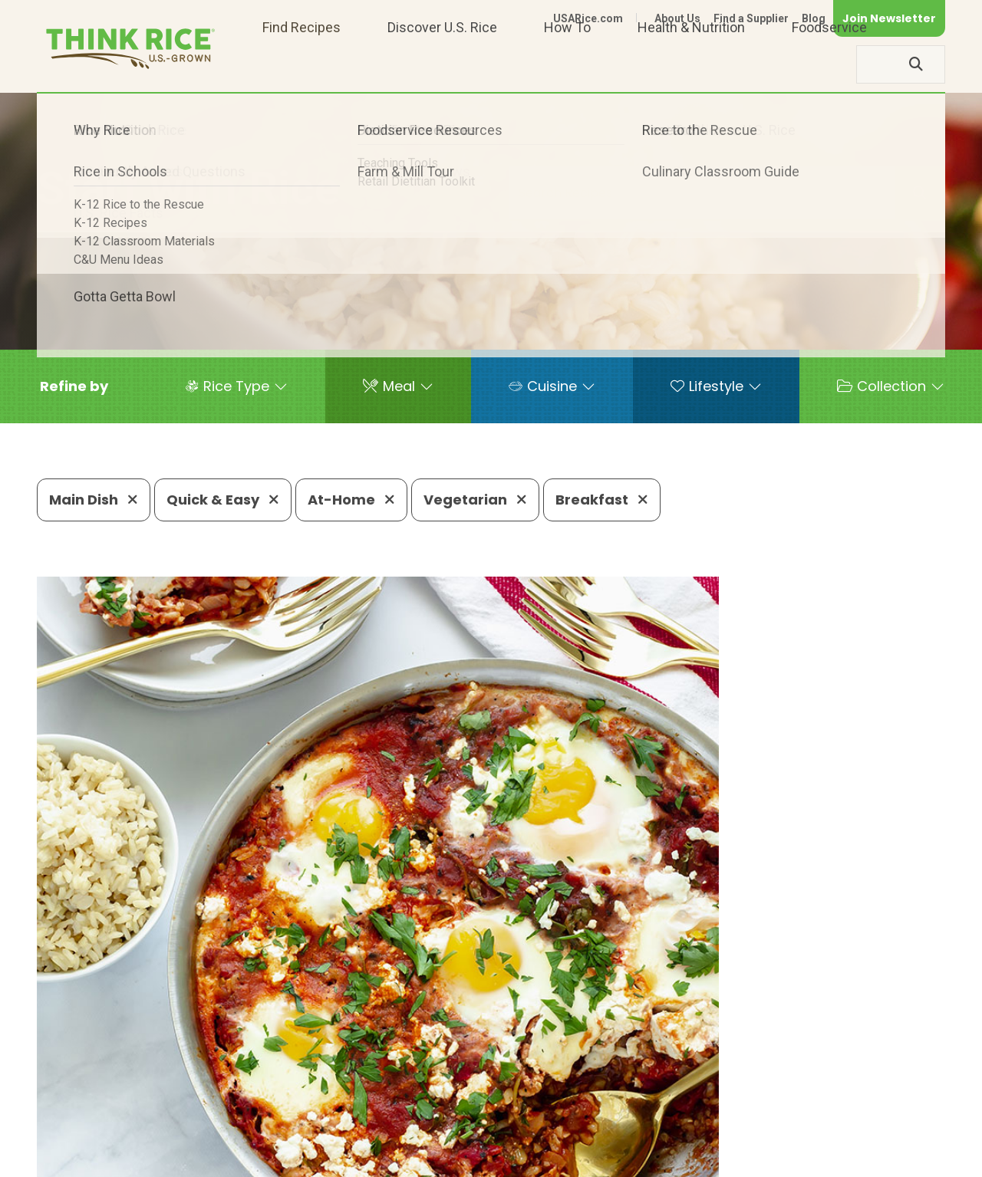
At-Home (351, 499)
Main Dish (93, 499)
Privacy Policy (743, 1158)
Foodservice (829, 64)
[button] (74, 386)
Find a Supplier (751, 18)
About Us (677, 18)
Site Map (823, 1158)
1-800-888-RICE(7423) (409, 1112)
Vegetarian (475, 499)
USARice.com (588, 18)
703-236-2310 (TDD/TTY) (585, 1112)
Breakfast (601, 499)
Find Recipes (301, 64)
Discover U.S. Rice (442, 64)
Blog (813, 18)
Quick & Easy (222, 499)
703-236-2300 (265, 1112)
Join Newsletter (889, 18)
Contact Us (656, 1158)
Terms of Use (902, 1158)
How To (567, 64)
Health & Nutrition (691, 64)
